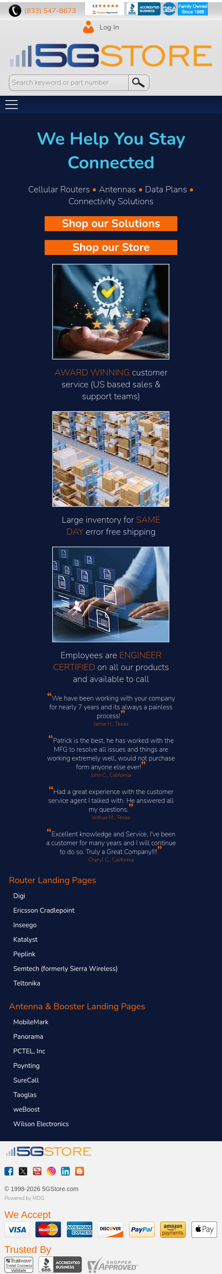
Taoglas (25, 1094)
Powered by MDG (24, 1198)
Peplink (24, 954)
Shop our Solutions (111, 223)
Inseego (25, 925)
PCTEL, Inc (29, 1051)
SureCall (26, 1080)
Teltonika (26, 983)
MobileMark (30, 1022)
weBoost (26, 1109)
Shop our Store (111, 247)
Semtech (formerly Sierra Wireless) (65, 968)
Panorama (28, 1036)
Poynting (26, 1065)
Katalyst (25, 939)
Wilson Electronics (41, 1124)
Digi (19, 896)
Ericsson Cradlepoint (43, 910)
